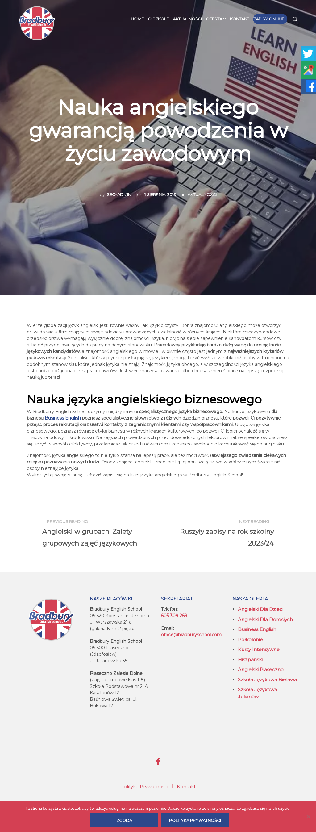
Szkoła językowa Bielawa (267, 680)
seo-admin (119, 194)
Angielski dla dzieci (260, 609)
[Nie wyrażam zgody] (308, 816)
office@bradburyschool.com (191, 635)
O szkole (158, 18)
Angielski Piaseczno (261, 669)
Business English (257, 629)
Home (137, 18)
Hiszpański (250, 660)
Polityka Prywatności (144, 786)
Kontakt (239, 18)
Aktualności (187, 18)
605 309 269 (174, 615)
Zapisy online (268, 18)
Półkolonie (250, 639)
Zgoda (124, 820)
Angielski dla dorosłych (265, 619)
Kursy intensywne (259, 649)
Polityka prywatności (195, 820)
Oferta (214, 18)
